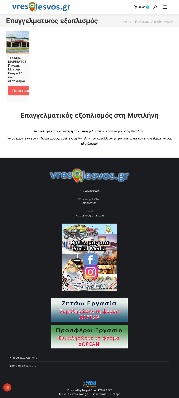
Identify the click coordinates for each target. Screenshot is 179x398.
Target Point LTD (92, 390)
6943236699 (92, 191)
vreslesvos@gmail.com (89, 215)
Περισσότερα (21, 90)
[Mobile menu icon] (165, 7)
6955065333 (89, 203)
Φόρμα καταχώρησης (23, 357)
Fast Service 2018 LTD (23, 366)
